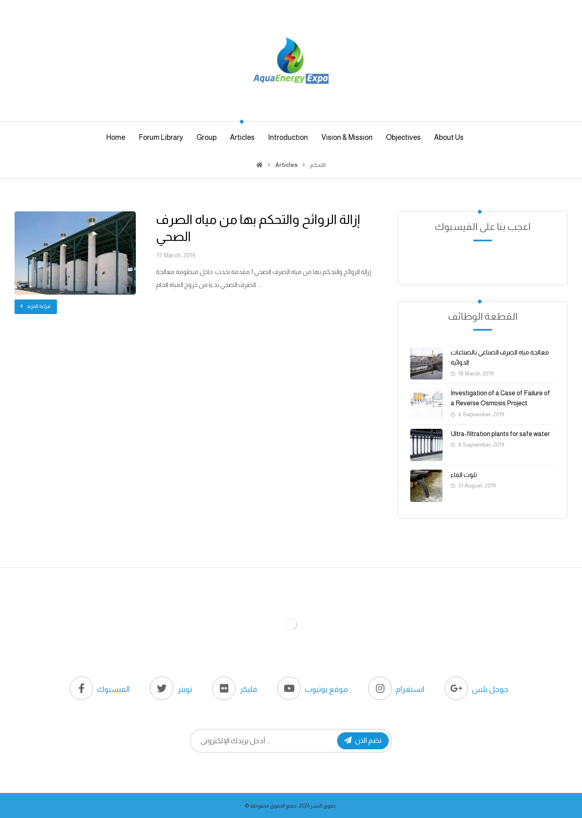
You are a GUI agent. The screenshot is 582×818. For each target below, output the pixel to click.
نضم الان (363, 740)
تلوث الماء (464, 474)
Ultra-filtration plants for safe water (500, 433)
